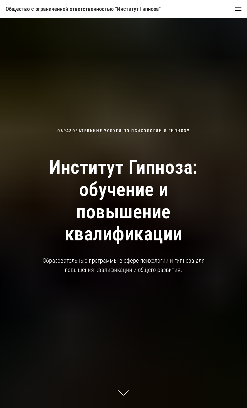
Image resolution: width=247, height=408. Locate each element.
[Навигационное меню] (238, 9)
